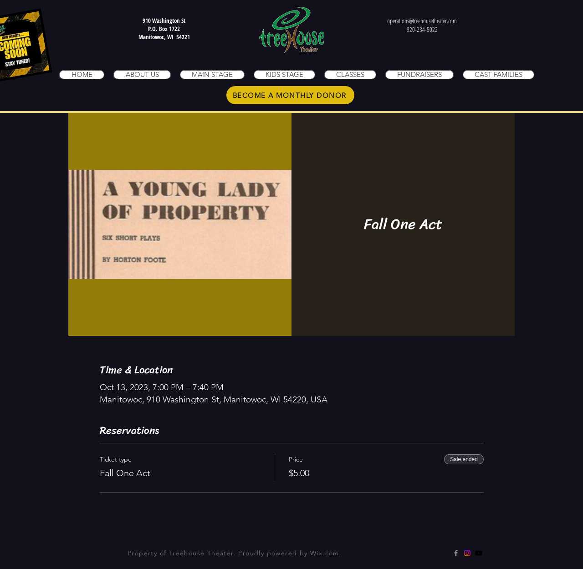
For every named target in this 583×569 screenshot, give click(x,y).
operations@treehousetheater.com (422, 20)
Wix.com (324, 553)
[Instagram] (467, 553)
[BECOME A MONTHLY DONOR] (290, 95)
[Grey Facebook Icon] (456, 553)
